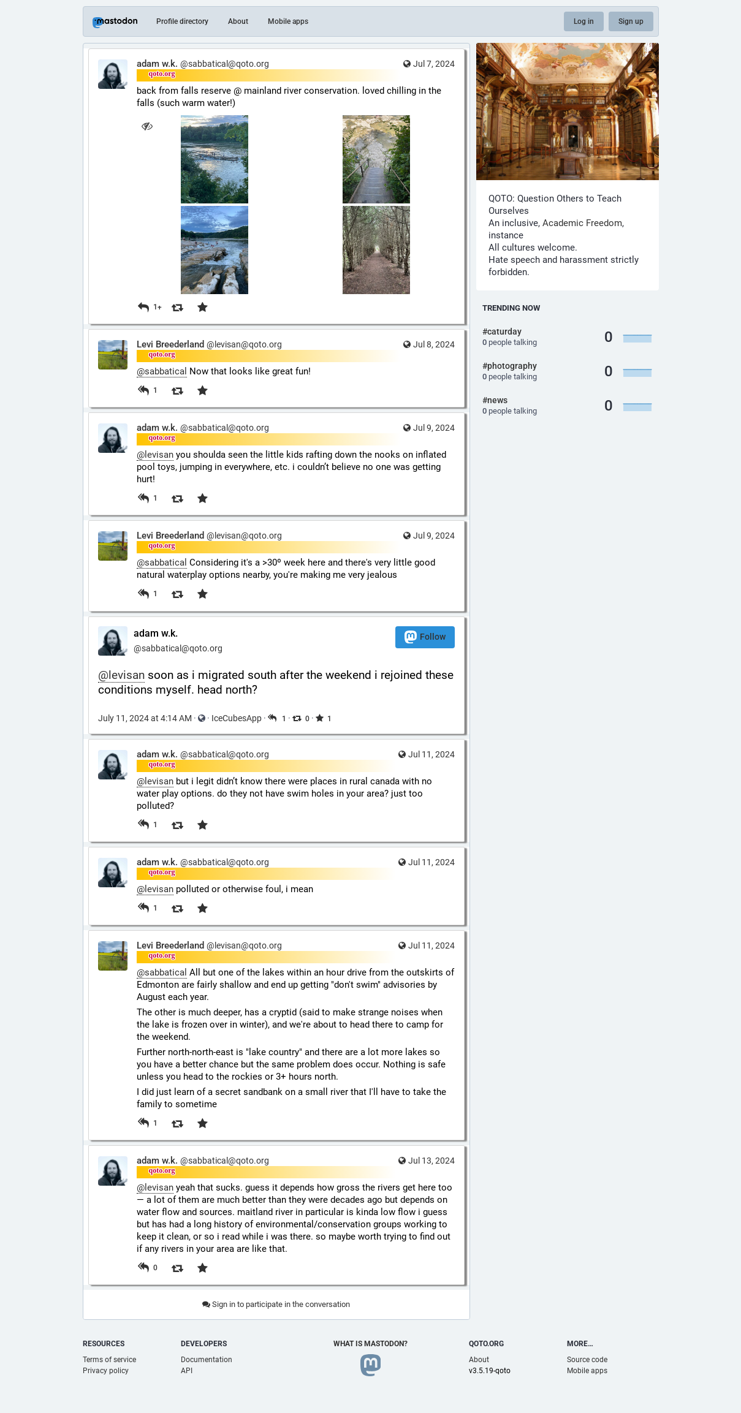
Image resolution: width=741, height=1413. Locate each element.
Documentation (206, 1359)
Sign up (631, 21)
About (238, 21)
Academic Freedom (582, 223)
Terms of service (109, 1359)
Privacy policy (106, 1370)
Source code (587, 1359)
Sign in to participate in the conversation (276, 1304)
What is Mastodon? (370, 1343)
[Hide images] (147, 126)
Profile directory (182, 21)
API (186, 1370)
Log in (584, 21)
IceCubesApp (236, 718)
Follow (425, 637)
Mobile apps (288, 21)
